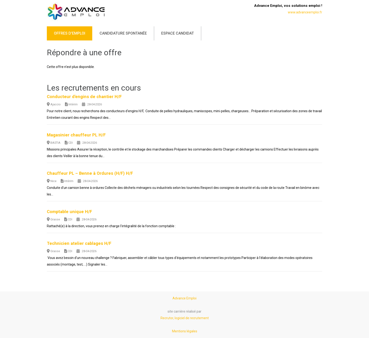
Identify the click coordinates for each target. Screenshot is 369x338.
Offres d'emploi (69, 33)
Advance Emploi (184, 298)
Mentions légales (184, 331)
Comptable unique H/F (69, 211)
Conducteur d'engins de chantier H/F (84, 96)
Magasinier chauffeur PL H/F (76, 135)
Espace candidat (177, 33)
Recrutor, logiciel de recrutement (184, 318)
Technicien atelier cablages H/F (79, 243)
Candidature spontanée (123, 33)
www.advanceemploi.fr (305, 12)
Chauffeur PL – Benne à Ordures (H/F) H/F (90, 173)
